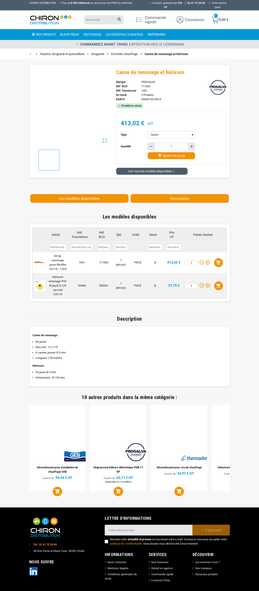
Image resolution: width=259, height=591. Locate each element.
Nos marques (203, 568)
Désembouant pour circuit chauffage (179, 467)
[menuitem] (43, 34)
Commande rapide (162, 574)
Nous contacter (116, 562)
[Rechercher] (103, 19)
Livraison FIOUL (161, 580)
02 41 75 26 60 (48, 544)
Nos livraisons (160, 562)
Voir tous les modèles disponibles (152, 171)
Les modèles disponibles (79, 198)
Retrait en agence (162, 568)
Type (124, 134)
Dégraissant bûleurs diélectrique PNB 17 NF (118, 469)
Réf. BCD (121, 86)
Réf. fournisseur (126, 90)
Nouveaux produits (206, 574)
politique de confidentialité (126, 543)
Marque (121, 82)
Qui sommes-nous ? (207, 562)
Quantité (126, 146)
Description (179, 198)
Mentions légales (117, 568)
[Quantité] (171, 146)
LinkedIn (33, 571)
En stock (121, 95)
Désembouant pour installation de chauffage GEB (57, 469)
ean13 (120, 99)
